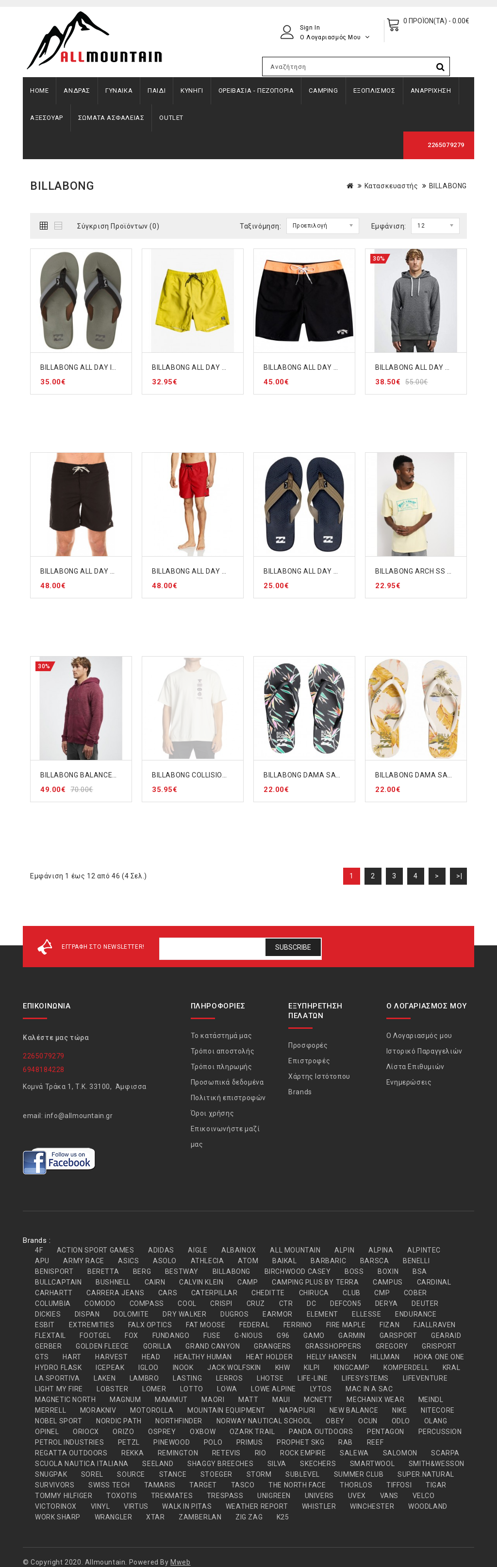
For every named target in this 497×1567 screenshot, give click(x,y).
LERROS (229, 1378)
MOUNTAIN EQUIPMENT (226, 1410)
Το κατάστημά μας (221, 1035)
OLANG (435, 1421)
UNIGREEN (274, 1496)
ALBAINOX (238, 1250)
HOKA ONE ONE (439, 1357)
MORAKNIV (98, 1410)
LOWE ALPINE (273, 1389)
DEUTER (425, 1303)
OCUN (367, 1421)
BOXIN (388, 1271)
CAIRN (155, 1282)
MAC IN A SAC (369, 1389)
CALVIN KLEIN (201, 1282)
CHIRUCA (314, 1293)
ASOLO (165, 1261)
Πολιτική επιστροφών (228, 1098)
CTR (286, 1303)
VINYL (100, 1506)
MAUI (281, 1399)
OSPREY (162, 1431)
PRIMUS (249, 1442)
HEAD (151, 1357)
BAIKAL (284, 1261)
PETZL (129, 1442)
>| (459, 876)
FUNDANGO (171, 1335)
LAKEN (105, 1378)
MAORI (212, 1399)
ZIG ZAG (249, 1517)
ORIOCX (86, 1431)
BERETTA (103, 1271)
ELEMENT (322, 1314)
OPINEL (47, 1431)
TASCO (243, 1485)
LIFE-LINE (313, 1378)
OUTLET (171, 117)
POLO (213, 1442)
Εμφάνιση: (388, 226)
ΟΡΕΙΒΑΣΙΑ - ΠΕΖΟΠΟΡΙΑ (256, 90)
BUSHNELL (113, 1282)
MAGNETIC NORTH (65, 1399)
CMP (382, 1293)
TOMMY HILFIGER (63, 1496)
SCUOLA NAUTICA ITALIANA (82, 1464)
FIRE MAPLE (346, 1325)
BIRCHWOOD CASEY (298, 1271)
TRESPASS (225, 1496)
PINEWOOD (171, 1442)
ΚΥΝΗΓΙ (192, 90)
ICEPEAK (110, 1367)
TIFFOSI (399, 1485)
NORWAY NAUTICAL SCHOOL (264, 1421)
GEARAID (446, 1335)
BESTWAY (182, 1271)
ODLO (401, 1421)
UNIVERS (319, 1496)
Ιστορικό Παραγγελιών (424, 1051)
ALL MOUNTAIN (295, 1250)
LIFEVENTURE (425, 1378)
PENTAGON (385, 1431)
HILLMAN (385, 1357)
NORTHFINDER (178, 1421)
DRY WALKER (184, 1314)
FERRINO (297, 1325)
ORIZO (123, 1431)
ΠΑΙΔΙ (157, 90)
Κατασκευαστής (391, 186)
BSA (420, 1271)
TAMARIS (160, 1485)
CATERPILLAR (214, 1293)
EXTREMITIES (92, 1325)
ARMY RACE (83, 1261)
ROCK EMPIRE (303, 1453)
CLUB (351, 1293)
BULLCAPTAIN (58, 1282)
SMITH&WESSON (436, 1464)
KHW (282, 1367)
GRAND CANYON (212, 1346)
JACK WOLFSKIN (234, 1367)
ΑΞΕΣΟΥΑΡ (46, 117)
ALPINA (381, 1250)
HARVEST (111, 1357)
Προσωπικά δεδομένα (227, 1082)
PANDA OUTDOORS (321, 1431)
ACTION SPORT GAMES (95, 1250)
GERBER (48, 1346)
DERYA (386, 1303)
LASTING (187, 1378)
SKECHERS (318, 1464)
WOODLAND (427, 1506)
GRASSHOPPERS (333, 1346)
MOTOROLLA (151, 1410)
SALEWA (354, 1453)
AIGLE (197, 1250)
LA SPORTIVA (57, 1378)
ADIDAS (161, 1250)
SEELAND (157, 1464)
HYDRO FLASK (58, 1367)
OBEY (335, 1421)
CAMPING (323, 90)
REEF (375, 1442)
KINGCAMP (352, 1367)
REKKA (132, 1453)
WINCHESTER (372, 1506)
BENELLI (416, 1261)
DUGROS (234, 1314)
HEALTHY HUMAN (203, 1357)
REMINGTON (178, 1453)
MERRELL (50, 1410)
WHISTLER (319, 1506)
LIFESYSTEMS (365, 1378)
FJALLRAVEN (435, 1325)
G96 (283, 1335)
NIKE (399, 1410)
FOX (131, 1335)
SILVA (276, 1464)
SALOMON (400, 1453)
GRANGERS (272, 1346)
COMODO (100, 1303)
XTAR (155, 1517)
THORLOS (356, 1485)
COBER (415, 1293)
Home (39, 90)
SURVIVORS (54, 1485)
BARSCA (374, 1261)
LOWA (227, 1389)
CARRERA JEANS (115, 1293)
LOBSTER (112, 1389)
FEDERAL (254, 1325)
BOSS (354, 1271)
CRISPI (221, 1303)
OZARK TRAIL (252, 1431)
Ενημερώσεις (409, 1082)
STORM (259, 1474)
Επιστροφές (309, 1061)
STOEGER (216, 1474)
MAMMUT (171, 1399)
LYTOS (321, 1389)
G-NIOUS (248, 1335)
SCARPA (445, 1453)
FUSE (211, 1335)
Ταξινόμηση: (261, 226)
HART (72, 1357)
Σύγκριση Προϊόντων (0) (118, 226)
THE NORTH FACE (297, 1485)
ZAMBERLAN (200, 1517)
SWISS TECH (109, 1485)
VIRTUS (136, 1506)
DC (311, 1303)
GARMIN (351, 1335)
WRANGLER (114, 1517)
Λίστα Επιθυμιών (415, 1067)
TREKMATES (172, 1496)
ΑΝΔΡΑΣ (77, 90)
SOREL (92, 1474)
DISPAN (87, 1314)
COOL (187, 1303)
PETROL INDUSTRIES (69, 1442)
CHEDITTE (268, 1293)
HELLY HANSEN (331, 1357)
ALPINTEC (424, 1250)
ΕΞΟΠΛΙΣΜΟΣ (374, 90)
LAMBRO (144, 1378)
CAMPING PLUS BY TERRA (315, 1282)
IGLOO (148, 1367)
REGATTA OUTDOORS (71, 1453)
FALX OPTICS (150, 1325)
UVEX (357, 1496)
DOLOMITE (131, 1314)
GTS (42, 1357)
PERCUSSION (440, 1431)
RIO (260, 1453)
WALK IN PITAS (187, 1506)
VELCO (424, 1496)
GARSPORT (398, 1335)
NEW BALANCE (354, 1410)
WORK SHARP (58, 1517)
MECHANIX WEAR (375, 1399)
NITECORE (438, 1410)
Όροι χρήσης (212, 1113)
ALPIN (344, 1250)
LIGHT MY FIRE (59, 1389)
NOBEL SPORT (59, 1421)
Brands (300, 1092)
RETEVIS (226, 1453)
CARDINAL (434, 1282)
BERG (142, 1271)
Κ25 (283, 1517)
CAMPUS (388, 1282)
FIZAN (389, 1325)
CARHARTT (54, 1293)
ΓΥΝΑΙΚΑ (119, 90)
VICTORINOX (56, 1506)
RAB (345, 1442)
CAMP (247, 1282)
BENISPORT (54, 1271)
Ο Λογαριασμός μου (419, 1035)
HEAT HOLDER (269, 1357)
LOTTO (191, 1389)
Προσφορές (308, 1045)
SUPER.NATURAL (426, 1474)
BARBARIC (328, 1261)
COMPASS (147, 1303)
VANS (389, 1496)
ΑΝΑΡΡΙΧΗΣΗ (431, 90)
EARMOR (278, 1314)
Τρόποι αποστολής (223, 1051)
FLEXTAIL (50, 1335)
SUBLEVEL (302, 1474)
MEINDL (431, 1399)
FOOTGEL (95, 1335)
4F (39, 1250)
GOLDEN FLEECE (102, 1346)
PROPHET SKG (301, 1442)
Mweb (180, 1562)
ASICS (128, 1261)
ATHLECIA (207, 1261)
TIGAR (436, 1485)
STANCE (173, 1474)
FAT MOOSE (205, 1325)
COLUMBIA (53, 1303)
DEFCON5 (345, 1303)
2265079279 (446, 144)
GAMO (313, 1335)
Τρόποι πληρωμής (221, 1067)
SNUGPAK (51, 1474)
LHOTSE (270, 1378)
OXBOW (202, 1431)
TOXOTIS (121, 1496)
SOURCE (131, 1474)
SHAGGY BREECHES (220, 1464)
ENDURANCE (415, 1314)
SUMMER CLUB (359, 1474)
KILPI (312, 1367)
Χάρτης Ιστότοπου (319, 1076)
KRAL (451, 1367)
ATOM (248, 1261)
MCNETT (318, 1399)
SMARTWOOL (372, 1464)
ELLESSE (366, 1314)
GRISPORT (439, 1346)
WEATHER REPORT (257, 1506)
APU (42, 1261)
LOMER (154, 1389)
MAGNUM (125, 1399)
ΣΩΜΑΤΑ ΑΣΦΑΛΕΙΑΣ (111, 117)
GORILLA (157, 1346)
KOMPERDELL (406, 1367)
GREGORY (392, 1346)
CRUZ (256, 1303)
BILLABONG (448, 186)
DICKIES (48, 1314)
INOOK (183, 1367)
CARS (167, 1293)
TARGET (203, 1485)
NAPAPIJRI (297, 1410)
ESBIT (45, 1325)
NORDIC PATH (119, 1421)
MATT (248, 1399)
